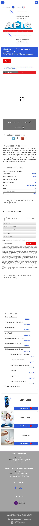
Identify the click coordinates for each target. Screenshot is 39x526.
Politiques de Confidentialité (24, 267)
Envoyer (30, 244)
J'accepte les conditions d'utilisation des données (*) (17, 240)
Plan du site (9, 515)
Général (5, 171)
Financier (19, 171)
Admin (30, 515)
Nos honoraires (23, 515)
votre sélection (6, 7)
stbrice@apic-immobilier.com (21, 473)
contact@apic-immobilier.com (21, 459)
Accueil (5, 53)
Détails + (12, 171)
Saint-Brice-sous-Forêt (14, 53)
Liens (27, 515)
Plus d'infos (26, 408)
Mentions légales (16, 515)
